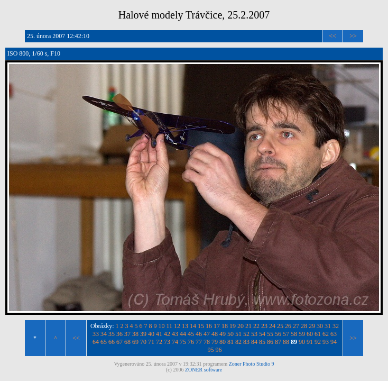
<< (332, 36)
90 (302, 342)
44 (183, 334)
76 (191, 342)
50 (230, 334)
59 (302, 334)
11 (170, 326)
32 (335, 326)
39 (143, 334)
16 (209, 326)
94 (333, 342)
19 (232, 326)
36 (119, 334)
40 (151, 334)
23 (264, 326)
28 (304, 326)
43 (175, 334)
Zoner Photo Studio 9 (251, 364)
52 (246, 334)
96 (219, 349)
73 (167, 342)
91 (310, 342)
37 (127, 334)
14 (193, 326)
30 (320, 326)
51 (238, 334)
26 (288, 326)
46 (199, 334)
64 (96, 342)
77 (199, 342)
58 (294, 334)
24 (272, 326)
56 (278, 334)
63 (333, 334)
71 (151, 342)
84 (254, 342)
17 (217, 326)
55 (270, 334)
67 (119, 342)
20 (240, 326)
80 (222, 342)
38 (135, 334)
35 (111, 334)
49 (222, 334)
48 (214, 334)
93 (325, 342)
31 (328, 326)
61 (318, 334)
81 (230, 342)
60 (310, 334)
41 (159, 334)
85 (262, 342)
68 (127, 342)
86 (270, 342)
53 (254, 334)
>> (353, 36)
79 (214, 342)
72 (159, 342)
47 (207, 334)
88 (286, 342)
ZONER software (203, 370)
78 (207, 342)
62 (325, 334)
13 (185, 326)
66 (111, 342)
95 (211, 349)
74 (175, 342)
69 (135, 342)
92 (318, 342)
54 (262, 334)
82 (238, 342)
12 (177, 326)
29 (312, 326)
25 (280, 326)
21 (248, 326)
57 (286, 334)
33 (96, 334)
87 (278, 342)
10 (162, 326)
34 (103, 334)
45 (191, 334)
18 (224, 326)
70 (143, 342)
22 (256, 326)
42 (167, 334)
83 (246, 342)
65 (103, 342)
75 (183, 342)
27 (296, 326)
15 (201, 326)
